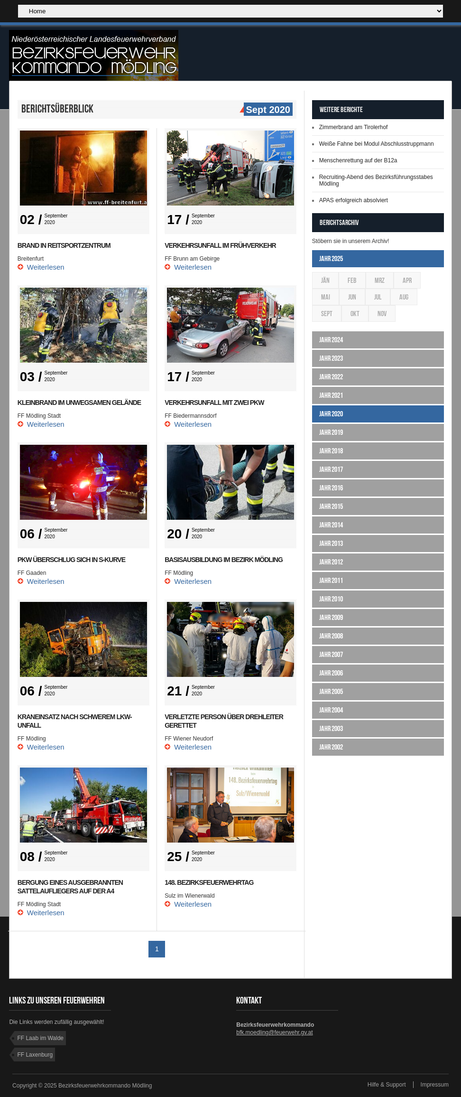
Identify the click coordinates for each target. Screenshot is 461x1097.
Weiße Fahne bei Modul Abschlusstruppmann (376, 144)
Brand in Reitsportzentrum (64, 245)
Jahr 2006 (331, 673)
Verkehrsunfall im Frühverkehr (220, 245)
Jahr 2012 (331, 562)
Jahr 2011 (331, 580)
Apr (407, 280)
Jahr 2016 (331, 488)
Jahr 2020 (331, 414)
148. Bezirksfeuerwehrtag (209, 882)
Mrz (380, 280)
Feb (352, 280)
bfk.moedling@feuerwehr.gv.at (274, 1032)
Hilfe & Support (387, 1084)
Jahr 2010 (331, 599)
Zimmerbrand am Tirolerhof (353, 127)
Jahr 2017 (331, 469)
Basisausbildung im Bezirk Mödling (224, 559)
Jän (325, 280)
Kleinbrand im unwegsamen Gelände (79, 402)
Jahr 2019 (331, 432)
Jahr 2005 (331, 691)
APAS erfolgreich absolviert (353, 200)
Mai (325, 297)
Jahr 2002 (331, 747)
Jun (352, 297)
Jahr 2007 (331, 654)
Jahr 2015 (331, 506)
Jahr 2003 (331, 728)
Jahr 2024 (331, 340)
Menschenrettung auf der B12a (358, 160)
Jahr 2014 (331, 525)
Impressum (435, 1084)
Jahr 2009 (331, 617)
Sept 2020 (267, 110)
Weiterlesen (46, 267)
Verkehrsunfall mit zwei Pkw (214, 402)
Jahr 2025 (331, 258)
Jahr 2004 (331, 710)
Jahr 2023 (331, 358)
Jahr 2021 (331, 395)
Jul (377, 297)
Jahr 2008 (331, 636)
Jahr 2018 (331, 451)
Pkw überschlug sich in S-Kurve (71, 559)
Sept (326, 313)
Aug (403, 297)
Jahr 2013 (331, 543)
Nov (382, 313)
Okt (355, 313)
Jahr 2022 (331, 377)
